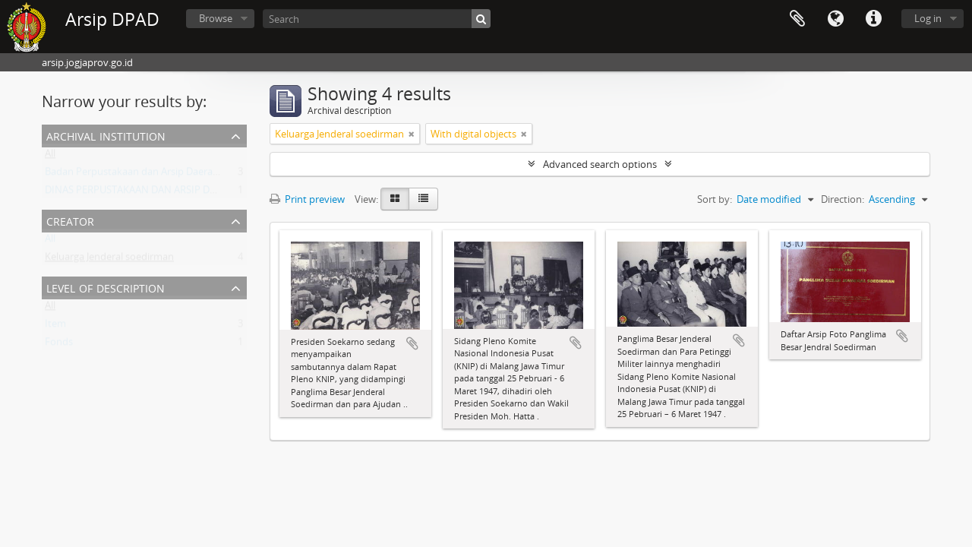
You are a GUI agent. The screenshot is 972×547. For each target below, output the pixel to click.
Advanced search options (600, 164)
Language (835, 19)
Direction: (842, 199)
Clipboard (797, 19)
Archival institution (106, 135)
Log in (928, 18)
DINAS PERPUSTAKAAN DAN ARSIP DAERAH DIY (151, 193)
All (50, 156)
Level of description (105, 287)
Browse (215, 18)
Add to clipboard (412, 343)
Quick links (873, 19)
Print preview (307, 199)
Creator (70, 220)
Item (55, 327)
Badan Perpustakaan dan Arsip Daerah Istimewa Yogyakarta (180, 175)
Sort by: (714, 199)
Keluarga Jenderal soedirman (109, 260)
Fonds (59, 345)
